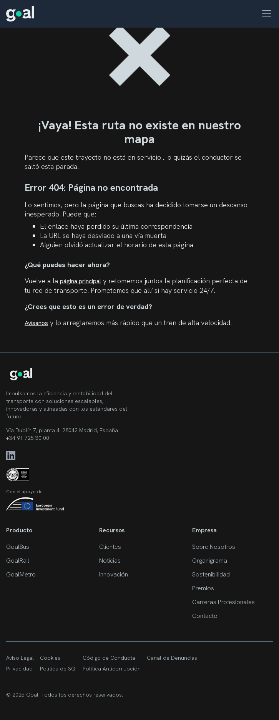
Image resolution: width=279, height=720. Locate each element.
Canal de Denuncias (172, 657)
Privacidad (19, 668)
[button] (265, 14)
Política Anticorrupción (112, 668)
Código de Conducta (109, 657)
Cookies (50, 657)
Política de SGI (58, 668)
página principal (80, 281)
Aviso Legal (20, 657)
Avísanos (36, 323)
